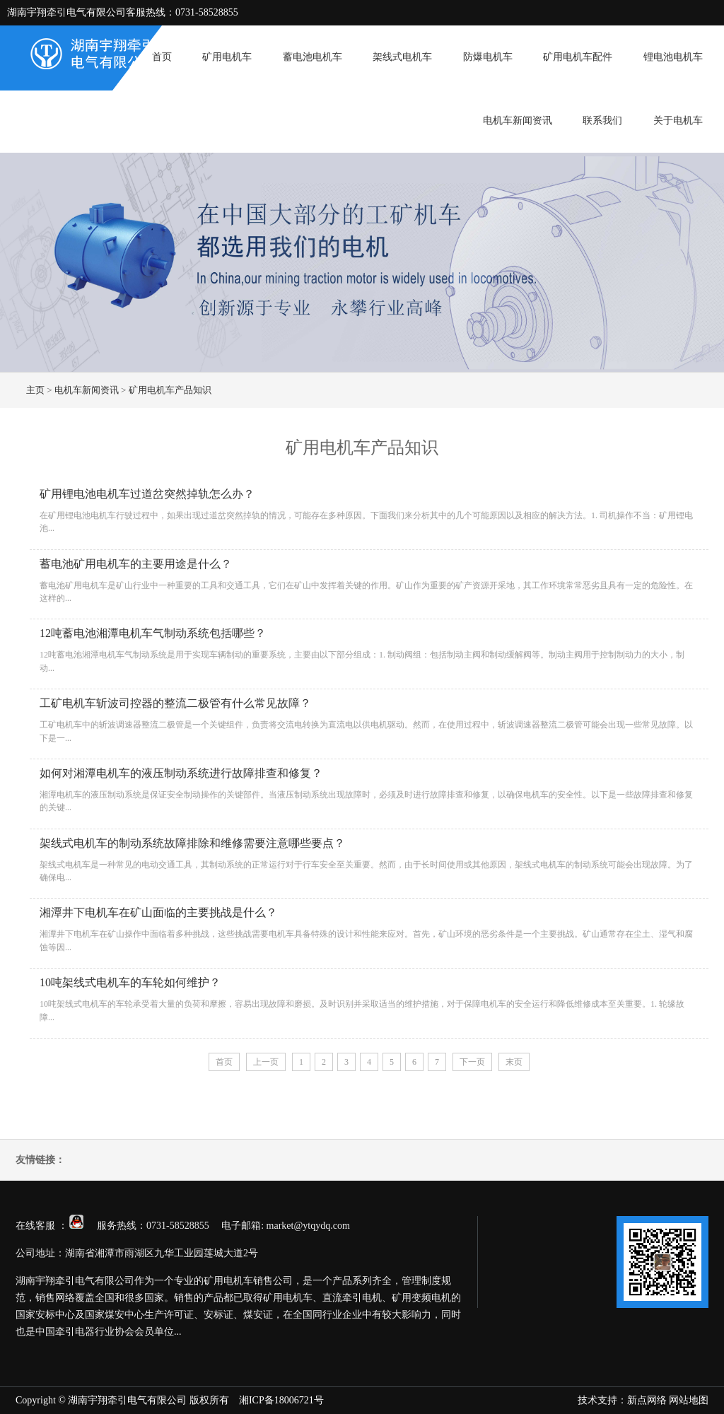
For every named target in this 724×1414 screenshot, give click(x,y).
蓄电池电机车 (312, 57)
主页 (35, 390)
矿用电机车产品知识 (170, 390)
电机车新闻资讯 (517, 120)
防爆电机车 (488, 57)
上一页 (266, 1062)
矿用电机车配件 (577, 57)
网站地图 (688, 1400)
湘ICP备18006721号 (281, 1400)
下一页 (472, 1062)
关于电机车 (678, 120)
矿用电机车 (227, 57)
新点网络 (647, 1400)
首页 (162, 57)
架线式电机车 (402, 57)
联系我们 (602, 120)
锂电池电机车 (673, 57)
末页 (514, 1062)
